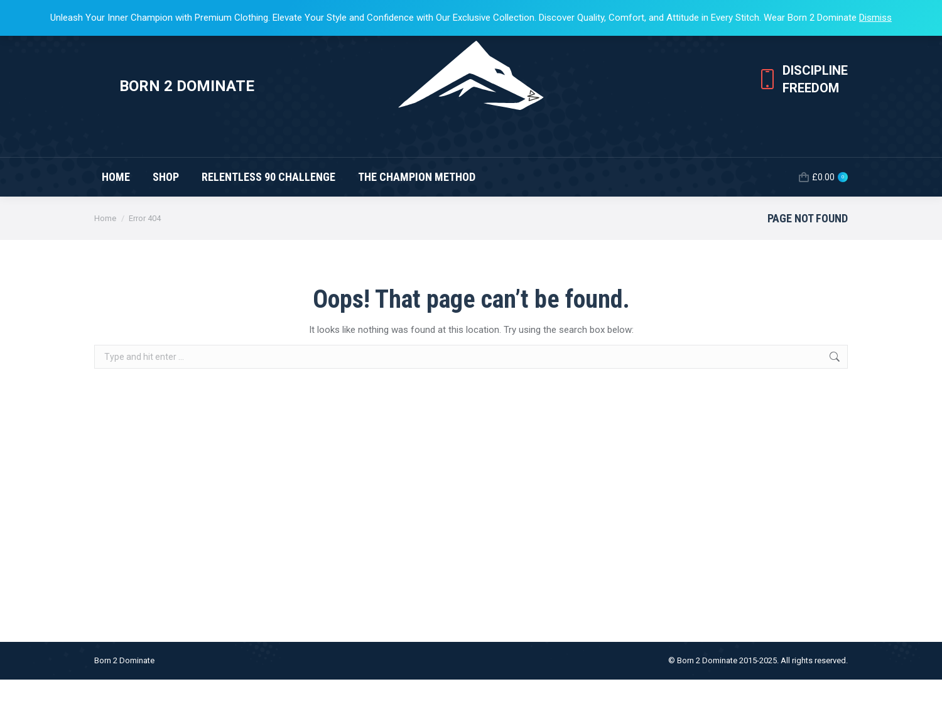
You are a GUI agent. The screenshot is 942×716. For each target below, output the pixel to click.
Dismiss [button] (875, 17)
